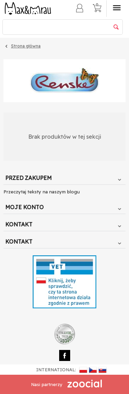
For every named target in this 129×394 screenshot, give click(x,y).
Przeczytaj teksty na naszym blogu (41, 191)
